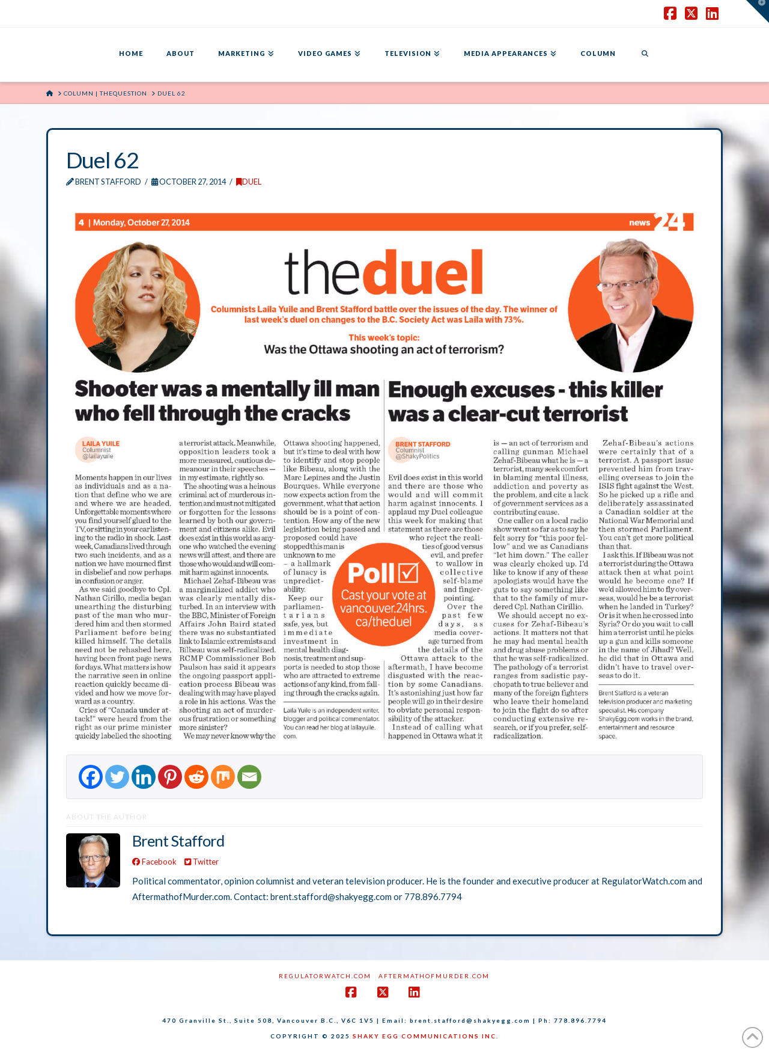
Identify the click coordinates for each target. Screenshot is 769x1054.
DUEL (248, 181)
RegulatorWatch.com (325, 975)
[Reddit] (196, 777)
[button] (757, 11)
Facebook (154, 861)
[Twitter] (117, 777)
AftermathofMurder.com (434, 975)
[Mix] (223, 777)
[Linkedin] (144, 777)
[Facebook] (91, 777)
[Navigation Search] (644, 55)
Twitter (201, 861)
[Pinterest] (170, 777)
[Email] (249, 777)
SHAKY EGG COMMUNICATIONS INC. (426, 1036)
